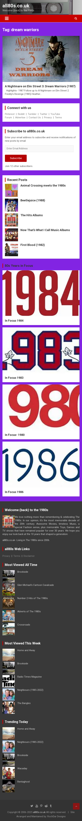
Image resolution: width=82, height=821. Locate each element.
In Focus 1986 (14, 492)
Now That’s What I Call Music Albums (45, 230)
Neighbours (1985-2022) (30, 689)
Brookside (22, 571)
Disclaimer (29, 556)
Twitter (43, 114)
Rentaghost (23, 781)
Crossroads (23, 624)
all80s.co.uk (15, 5)
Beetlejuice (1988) (32, 200)
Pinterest (10, 114)
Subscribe (16, 158)
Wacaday (22, 768)
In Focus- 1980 (15, 435)
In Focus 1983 (14, 377)
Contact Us (35, 117)
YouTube (55, 114)
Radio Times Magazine (29, 676)
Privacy (48, 117)
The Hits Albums (31, 215)
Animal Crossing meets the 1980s (43, 185)
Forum (8, 117)
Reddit (21, 114)
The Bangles (24, 703)
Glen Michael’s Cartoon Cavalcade (35, 585)
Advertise (20, 117)
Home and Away (26, 650)
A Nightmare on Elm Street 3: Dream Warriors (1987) (40, 86)
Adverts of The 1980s (29, 611)
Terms (58, 117)
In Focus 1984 (14, 320)
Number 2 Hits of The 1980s (32, 598)
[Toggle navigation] (6, 18)
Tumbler (32, 114)
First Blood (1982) (32, 245)
